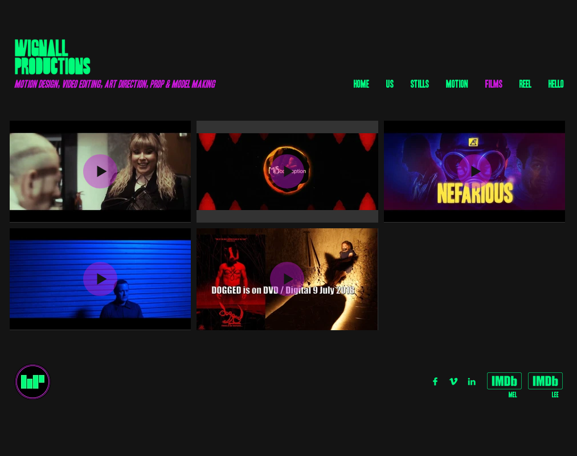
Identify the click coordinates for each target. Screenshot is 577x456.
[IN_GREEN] (471, 381)
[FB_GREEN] (435, 381)
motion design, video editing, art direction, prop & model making (114, 84)
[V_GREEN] (453, 381)
